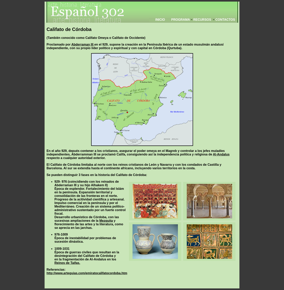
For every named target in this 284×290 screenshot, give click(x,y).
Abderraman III (82, 44)
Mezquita (106, 220)
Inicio (160, 19)
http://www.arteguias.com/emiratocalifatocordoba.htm (87, 273)
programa (180, 19)
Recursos (202, 19)
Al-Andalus (221, 154)
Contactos (225, 19)
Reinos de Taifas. (67, 263)
